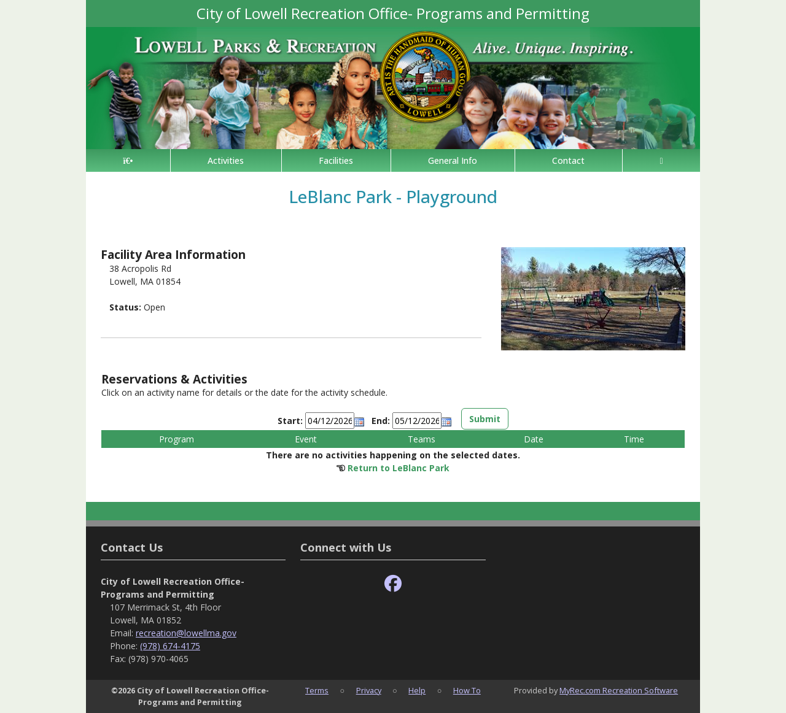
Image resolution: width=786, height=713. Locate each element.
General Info (452, 160)
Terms (317, 690)
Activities (226, 160)
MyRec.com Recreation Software (618, 690)
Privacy (368, 690)
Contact (568, 160)
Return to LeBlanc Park (398, 468)
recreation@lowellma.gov (186, 633)
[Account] (661, 160)
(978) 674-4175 (170, 646)
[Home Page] (128, 160)
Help (417, 690)
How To (467, 690)
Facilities (336, 160)
